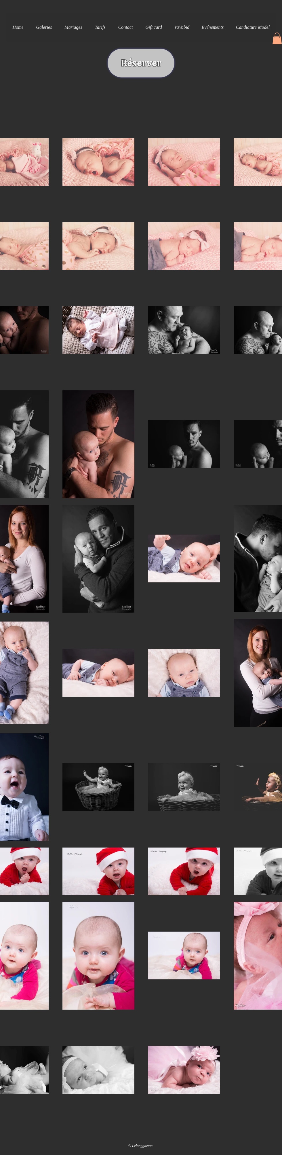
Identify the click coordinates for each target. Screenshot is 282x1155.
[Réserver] (141, 63)
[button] (44, 27)
